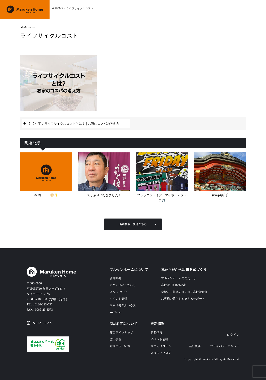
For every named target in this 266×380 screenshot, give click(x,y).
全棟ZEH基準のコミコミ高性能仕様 (184, 291)
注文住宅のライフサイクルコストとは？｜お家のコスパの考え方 (74, 123)
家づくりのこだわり (148, 9)
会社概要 (233, 9)
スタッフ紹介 (118, 291)
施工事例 (197, 9)
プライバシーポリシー (224, 346)
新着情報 (156, 332)
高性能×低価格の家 (173, 285)
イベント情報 (215, 9)
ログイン (233, 334)
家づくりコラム (161, 346)
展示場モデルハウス (123, 305)
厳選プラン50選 (120, 346)
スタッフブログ (161, 352)
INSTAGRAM (40, 323)
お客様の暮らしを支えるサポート (183, 298)
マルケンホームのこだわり (178, 278)
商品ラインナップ (176, 9)
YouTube (115, 312)
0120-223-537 (44, 304)
